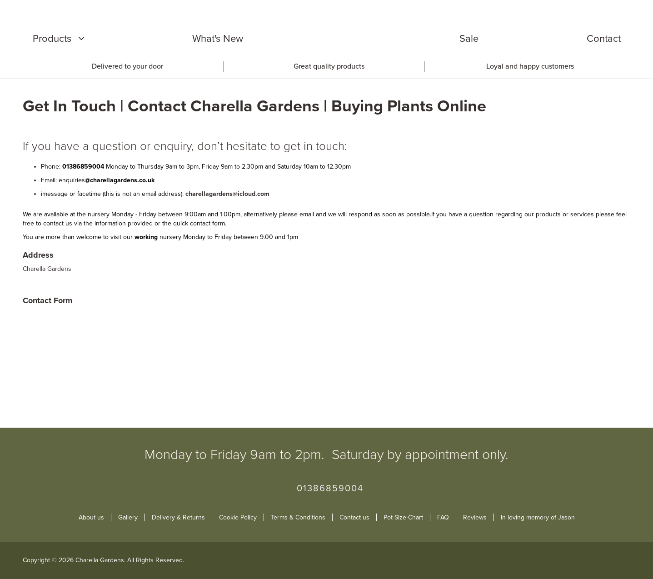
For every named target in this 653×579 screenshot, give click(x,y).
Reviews (475, 517)
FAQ (443, 517)
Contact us (354, 517)
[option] (125, 66)
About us (91, 517)
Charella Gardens (47, 269)
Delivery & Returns (178, 517)
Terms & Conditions (298, 517)
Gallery (128, 517)
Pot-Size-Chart (403, 517)
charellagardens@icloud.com (227, 194)
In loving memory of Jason (538, 517)
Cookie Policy (238, 517)
